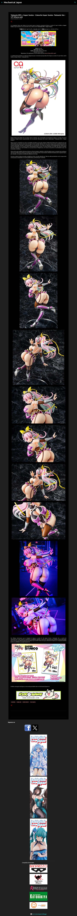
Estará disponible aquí (50, 53)
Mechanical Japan (13, 2)
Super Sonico (26, 702)
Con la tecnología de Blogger (38, 914)
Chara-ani (19, 702)
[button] (11, 22)
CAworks (13, 702)
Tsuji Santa (32, 702)
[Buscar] (75, 2)
